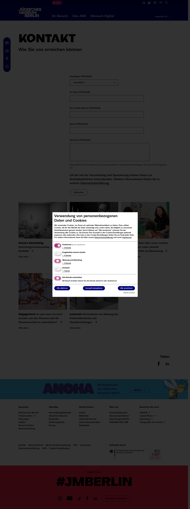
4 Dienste (66, 255)
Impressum (127, 237)
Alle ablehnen (62, 288)
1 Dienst (66, 271)
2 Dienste (66, 248)
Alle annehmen (126, 288)
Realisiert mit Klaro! (129, 292)
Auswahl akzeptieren (94, 288)
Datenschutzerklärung (103, 237)
